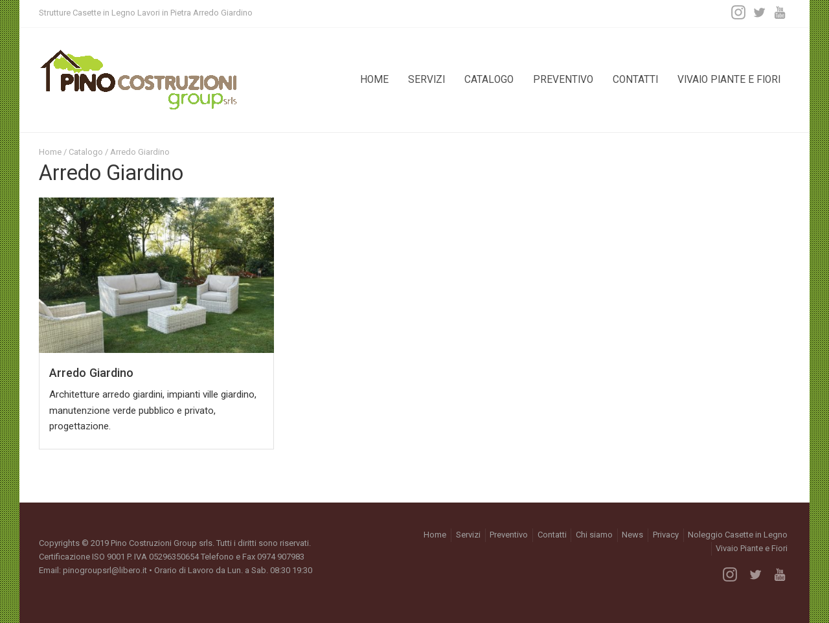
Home (374, 79)
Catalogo (489, 79)
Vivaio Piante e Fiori (728, 79)
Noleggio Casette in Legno (738, 534)
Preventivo (563, 79)
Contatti (635, 79)
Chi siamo (594, 534)
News (632, 534)
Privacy (666, 534)
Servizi (426, 79)
